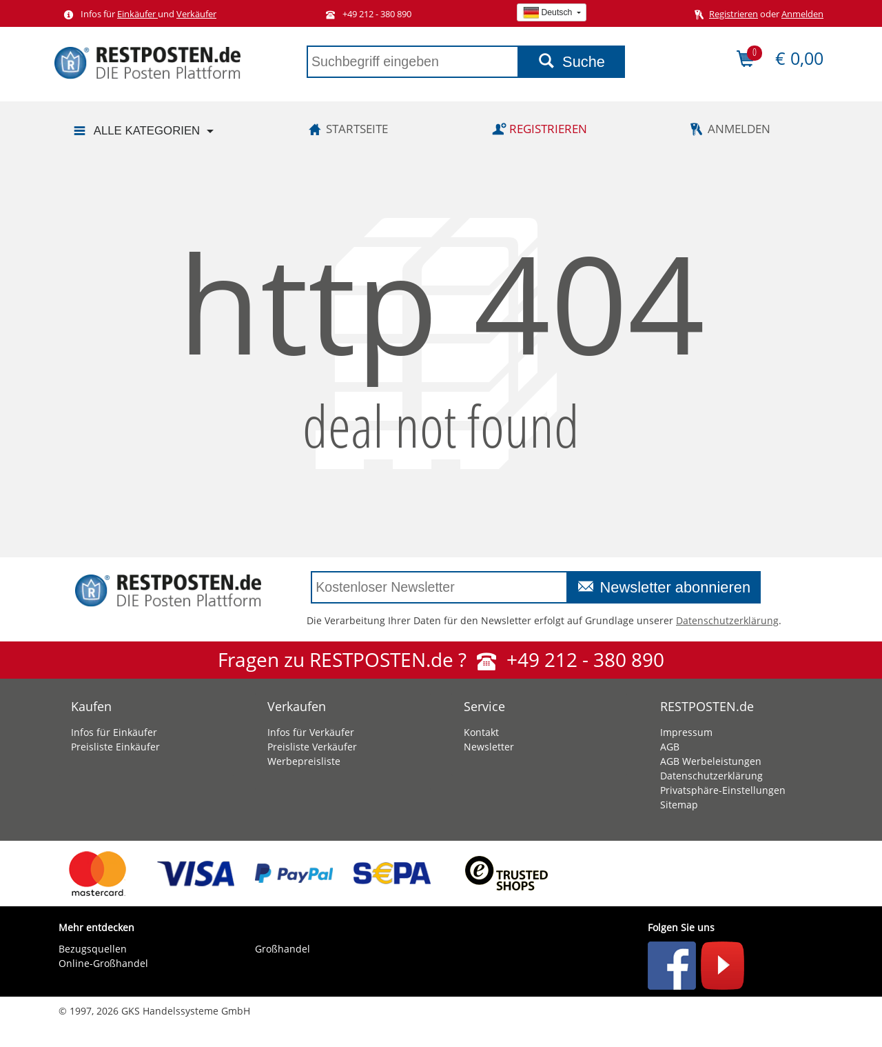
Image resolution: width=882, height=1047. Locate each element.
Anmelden (802, 14)
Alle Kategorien (135, 131)
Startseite (345, 129)
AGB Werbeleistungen (710, 761)
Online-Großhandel (103, 963)
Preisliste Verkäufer (312, 746)
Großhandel (282, 948)
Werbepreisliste (303, 761)
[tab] (146, 702)
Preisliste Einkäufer (115, 746)
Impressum (686, 732)
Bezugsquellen (93, 948)
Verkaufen (296, 706)
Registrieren (733, 14)
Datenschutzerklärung (727, 620)
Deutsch (548, 13)
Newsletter (489, 746)
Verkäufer (196, 14)
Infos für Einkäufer (114, 732)
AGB (669, 746)
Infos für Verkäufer (310, 732)
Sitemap (679, 804)
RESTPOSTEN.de (707, 706)
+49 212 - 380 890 (365, 14)
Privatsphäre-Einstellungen (723, 790)
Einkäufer (137, 14)
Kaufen (91, 706)
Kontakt (481, 732)
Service (484, 706)
